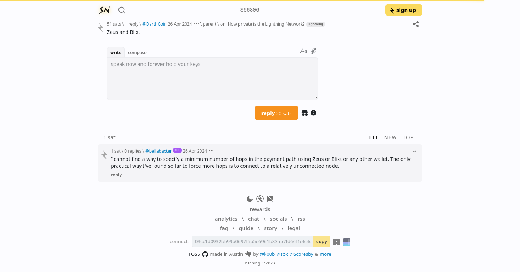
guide (246, 228)
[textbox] (212, 78)
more (326, 254)
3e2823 (268, 263)
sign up (402, 9)
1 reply (132, 24)
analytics (226, 218)
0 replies (132, 151)
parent (209, 24)
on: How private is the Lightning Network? (262, 24)
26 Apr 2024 (180, 24)
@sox (282, 254)
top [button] (408, 137)
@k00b (267, 254)
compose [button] (137, 52)
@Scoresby (301, 254)
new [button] (390, 137)
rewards (260, 208)
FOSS (198, 254)
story (270, 228)
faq (224, 228)
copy (321, 241)
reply (276, 113)
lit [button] (373, 137)
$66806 (249, 10)
